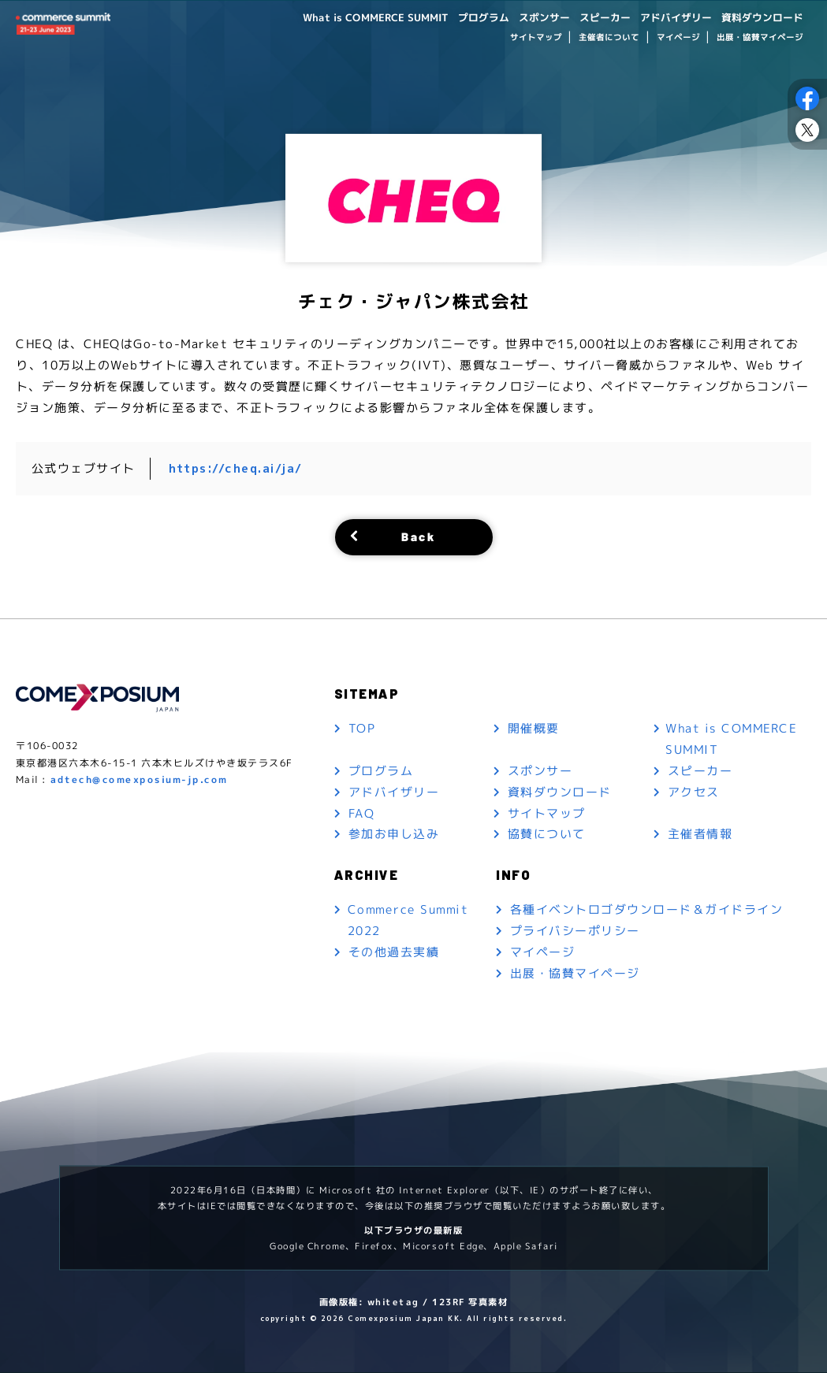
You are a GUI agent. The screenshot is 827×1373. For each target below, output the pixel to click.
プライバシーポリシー (575, 931)
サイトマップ (535, 38)
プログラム (462, 16)
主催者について (609, 38)
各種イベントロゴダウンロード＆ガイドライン (647, 910)
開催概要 (534, 728)
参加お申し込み (394, 834)
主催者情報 (700, 834)
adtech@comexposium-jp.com (139, 780)
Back (418, 536)
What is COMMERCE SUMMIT (347, 16)
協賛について (547, 834)
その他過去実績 (394, 952)
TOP (362, 728)
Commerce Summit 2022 (408, 921)
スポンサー (526, 16)
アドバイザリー (667, 16)
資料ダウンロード (759, 16)
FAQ (361, 813)
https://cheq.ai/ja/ (236, 468)
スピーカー (591, 16)
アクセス (694, 792)
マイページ (677, 38)
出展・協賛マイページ (760, 38)
